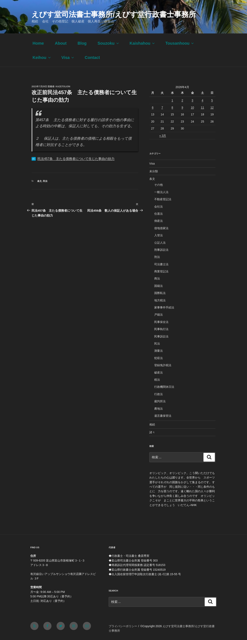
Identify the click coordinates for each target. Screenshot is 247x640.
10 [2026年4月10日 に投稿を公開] (192, 107)
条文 (39, 181)
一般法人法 (161, 192)
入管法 (158, 235)
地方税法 (160, 300)
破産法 (158, 372)
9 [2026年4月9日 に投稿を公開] (182, 107)
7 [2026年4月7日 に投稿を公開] (162, 107)
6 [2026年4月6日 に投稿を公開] (152, 107)
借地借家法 (161, 228)
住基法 (158, 213)
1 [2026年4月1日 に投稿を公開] (172, 100)
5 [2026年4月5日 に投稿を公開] (212, 100)
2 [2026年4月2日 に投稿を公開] (182, 100)
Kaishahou (142, 43)
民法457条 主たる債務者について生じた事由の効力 (76, 158)
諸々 (152, 432)
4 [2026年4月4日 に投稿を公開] (202, 100)
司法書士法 (161, 264)
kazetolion (63, 86)
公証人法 (160, 242)
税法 (157, 379)
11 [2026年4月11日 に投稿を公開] (202, 107)
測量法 (158, 350)
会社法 (158, 206)
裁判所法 (160, 401)
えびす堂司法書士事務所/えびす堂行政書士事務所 (114, 14)
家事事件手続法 (164, 307)
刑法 (157, 257)
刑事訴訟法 (161, 249)
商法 (157, 278)
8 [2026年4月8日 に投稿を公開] (172, 107)
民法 (45, 181)
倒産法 (158, 220)
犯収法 (158, 358)
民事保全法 (161, 322)
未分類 (153, 171)
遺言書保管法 (162, 415)
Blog (82, 43)
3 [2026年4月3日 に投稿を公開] (192, 100)
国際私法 (160, 293)
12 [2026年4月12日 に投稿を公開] (212, 107)
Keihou (42, 57)
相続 (152, 424)
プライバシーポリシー (123, 626)
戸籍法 (158, 314)
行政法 (158, 394)
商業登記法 (161, 271)
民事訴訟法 (161, 336)
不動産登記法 (162, 199)
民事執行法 (161, 329)
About (61, 43)
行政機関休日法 (164, 386)
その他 (158, 184)
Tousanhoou (180, 43)
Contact (92, 57)
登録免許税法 (162, 365)
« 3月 (162, 135)
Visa (68, 57)
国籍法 (158, 285)
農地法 (158, 408)
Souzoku (108, 43)
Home (38, 43)
